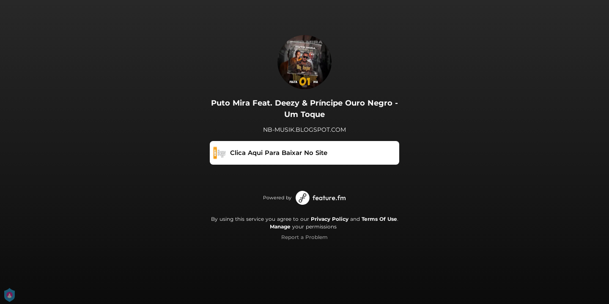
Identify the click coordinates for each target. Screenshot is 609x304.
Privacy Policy (329, 219)
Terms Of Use (379, 219)
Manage (280, 226)
